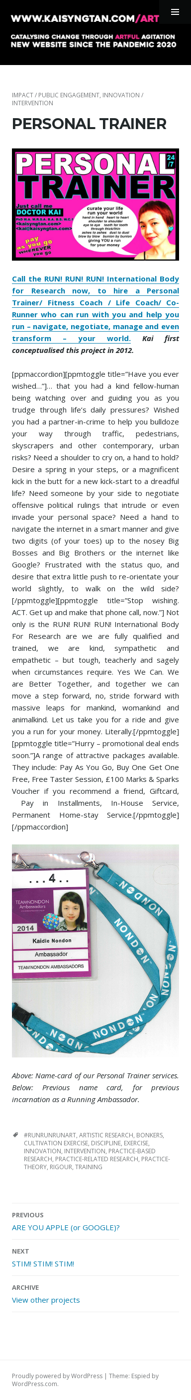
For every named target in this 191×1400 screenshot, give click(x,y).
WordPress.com (34, 1384)
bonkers (149, 1135)
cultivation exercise (56, 1143)
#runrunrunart (50, 1135)
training (88, 1167)
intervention (84, 1151)
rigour (61, 1167)
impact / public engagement (55, 95)
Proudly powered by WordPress (57, 1376)
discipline (106, 1143)
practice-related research (96, 1159)
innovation (42, 1151)
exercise (136, 1143)
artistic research (106, 1135)
